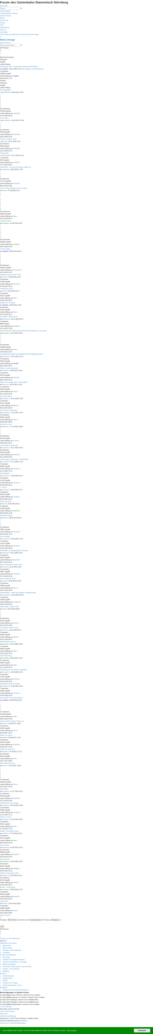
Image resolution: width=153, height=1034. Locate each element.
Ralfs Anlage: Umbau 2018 (9, 606)
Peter (15, 419)
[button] (0, 55)
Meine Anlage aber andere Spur (11, 564)
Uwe (4, 190)
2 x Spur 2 (3, 487)
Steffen (5, 751)
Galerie (2, 23)
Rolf (15, 665)
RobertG (6, 426)
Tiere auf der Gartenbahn (8, 410)
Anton (5, 277)
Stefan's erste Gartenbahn (9, 368)
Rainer (16, 882)
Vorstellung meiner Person (9, 627)
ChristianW (17, 270)
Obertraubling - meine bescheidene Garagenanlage (18, 592)
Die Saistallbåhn (5, 90)
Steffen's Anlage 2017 (7, 749)
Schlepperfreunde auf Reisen (10, 684)
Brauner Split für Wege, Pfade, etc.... (12, 721)
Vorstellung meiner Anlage (9, 803)
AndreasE (6, 595)
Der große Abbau (6, 396)
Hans (15, 312)
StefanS (5, 370)
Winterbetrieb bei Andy (8, 642)
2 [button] (0, 52)
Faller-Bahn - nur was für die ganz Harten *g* (15, 167)
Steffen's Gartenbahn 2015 (9, 873)
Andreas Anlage (5, 221)
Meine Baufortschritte (7, 763)
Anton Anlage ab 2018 (7, 578)
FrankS (16, 440)
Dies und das (4, 845)
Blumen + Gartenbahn (7, 887)
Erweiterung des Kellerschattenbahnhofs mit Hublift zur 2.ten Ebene (23, 331)
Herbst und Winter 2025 (8, 139)
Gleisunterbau (5, 859)
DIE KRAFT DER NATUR (9, 317)
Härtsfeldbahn (5, 473)
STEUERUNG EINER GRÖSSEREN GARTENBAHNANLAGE (21, 354)
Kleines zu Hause (6, 735)
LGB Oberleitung (6, 656)
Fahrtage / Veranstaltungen (34, 69)
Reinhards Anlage (6, 515)
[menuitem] (9, 13)
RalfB (5, 737)
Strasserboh (4, 153)
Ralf (5, 141)
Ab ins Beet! (4, 118)
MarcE (16, 623)
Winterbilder (4, 789)
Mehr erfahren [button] (72, 1030)
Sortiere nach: (31, 920)
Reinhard (17, 284)
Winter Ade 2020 (6, 501)
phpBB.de (24, 1021)
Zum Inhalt (3, 6)
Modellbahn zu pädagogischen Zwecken (14, 550)
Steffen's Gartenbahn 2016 (9, 831)
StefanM (7, 92)
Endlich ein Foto (5, 817)
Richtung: (52, 920)
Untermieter (4, 901)
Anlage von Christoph (7, 303)
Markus (5, 384)
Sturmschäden (5, 536)
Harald (5, 69)
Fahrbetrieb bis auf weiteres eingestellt (13, 670)
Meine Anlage (7, 39)
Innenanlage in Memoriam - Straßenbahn (14, 459)
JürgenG (6, 398)
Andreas (6, 223)
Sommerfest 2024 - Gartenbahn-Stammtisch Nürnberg (19, 66)
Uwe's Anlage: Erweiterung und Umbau (13, 188)
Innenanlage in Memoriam (9, 445)
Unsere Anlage (5, 249)
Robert (5, 518)
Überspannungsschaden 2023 (10, 274)
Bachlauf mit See (6, 424)
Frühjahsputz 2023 (6, 289)
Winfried (16, 546)
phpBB (11, 1018)
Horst (15, 391)
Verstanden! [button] (142, 1030)
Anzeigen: (9, 920)
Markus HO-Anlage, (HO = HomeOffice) (14, 382)
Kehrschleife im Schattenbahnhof (11, 698)
